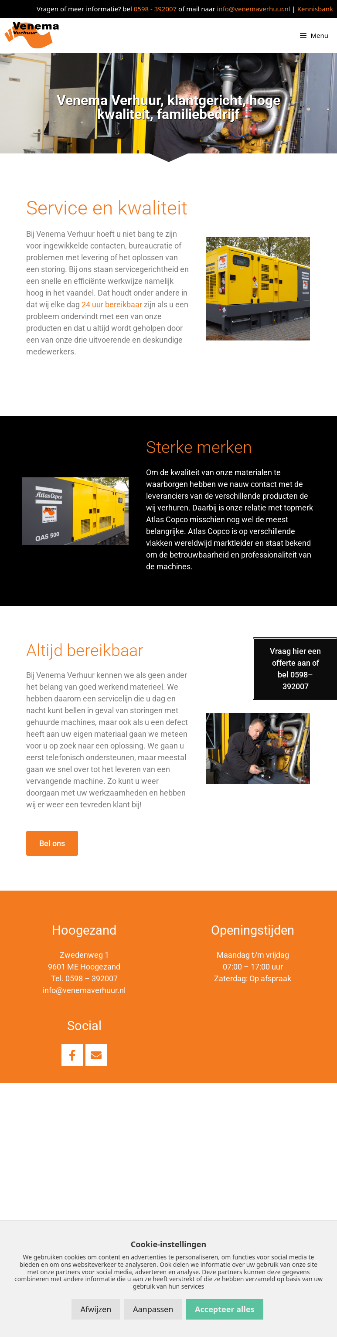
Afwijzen (95, 1309)
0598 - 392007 (155, 8)
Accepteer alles (224, 1309)
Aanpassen (153, 1309)
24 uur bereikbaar (112, 304)
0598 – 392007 (91, 978)
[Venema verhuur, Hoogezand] (168, 1181)
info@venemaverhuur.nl (253, 8)
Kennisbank (315, 8)
